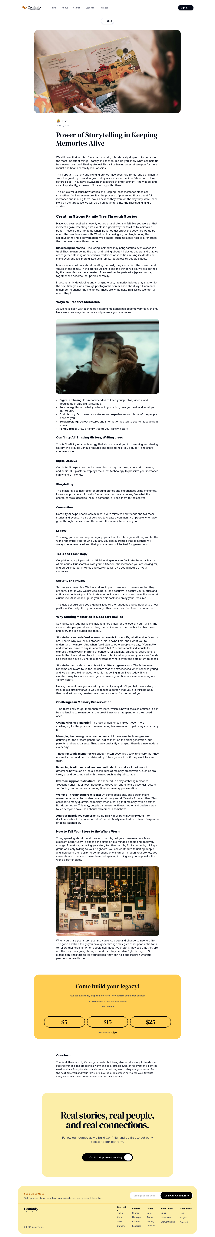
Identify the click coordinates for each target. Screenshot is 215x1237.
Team (119, 1221)
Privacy (150, 1221)
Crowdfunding (168, 1221)
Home (120, 1213)
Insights (184, 1217)
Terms (150, 1217)
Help (182, 1213)
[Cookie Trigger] (151, 1226)
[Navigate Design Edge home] (32, 8)
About (120, 1217)
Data (149, 1213)
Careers (121, 1226)
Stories (135, 1213)
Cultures (136, 1221)
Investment (166, 1217)
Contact (184, 1222)
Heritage (136, 1217)
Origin (163, 1213)
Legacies (136, 1226)
